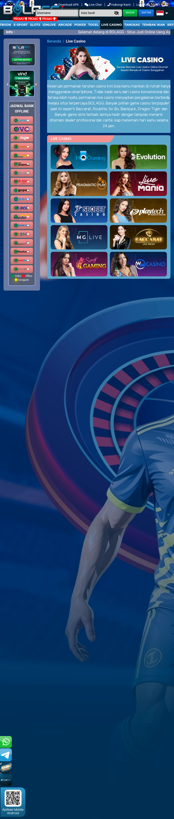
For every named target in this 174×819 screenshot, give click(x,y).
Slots (35, 24)
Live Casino (111, 24)
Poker (80, 24)
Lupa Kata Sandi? (148, 4)
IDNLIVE (49, 24)
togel (93, 24)
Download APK (67, 4)
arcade (65, 24)
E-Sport (20, 24)
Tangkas (132, 24)
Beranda (54, 41)
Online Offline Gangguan (21, 277)
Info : (10, 32)
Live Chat (93, 4)
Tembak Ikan (153, 24)
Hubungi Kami (119, 4)
